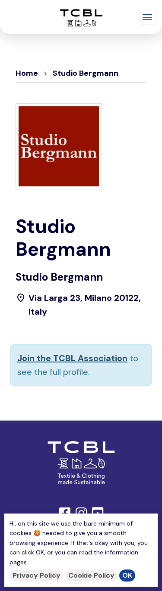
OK (127, 575)
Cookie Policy (91, 575)
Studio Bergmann (85, 73)
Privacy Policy (36, 575)
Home (27, 73)
